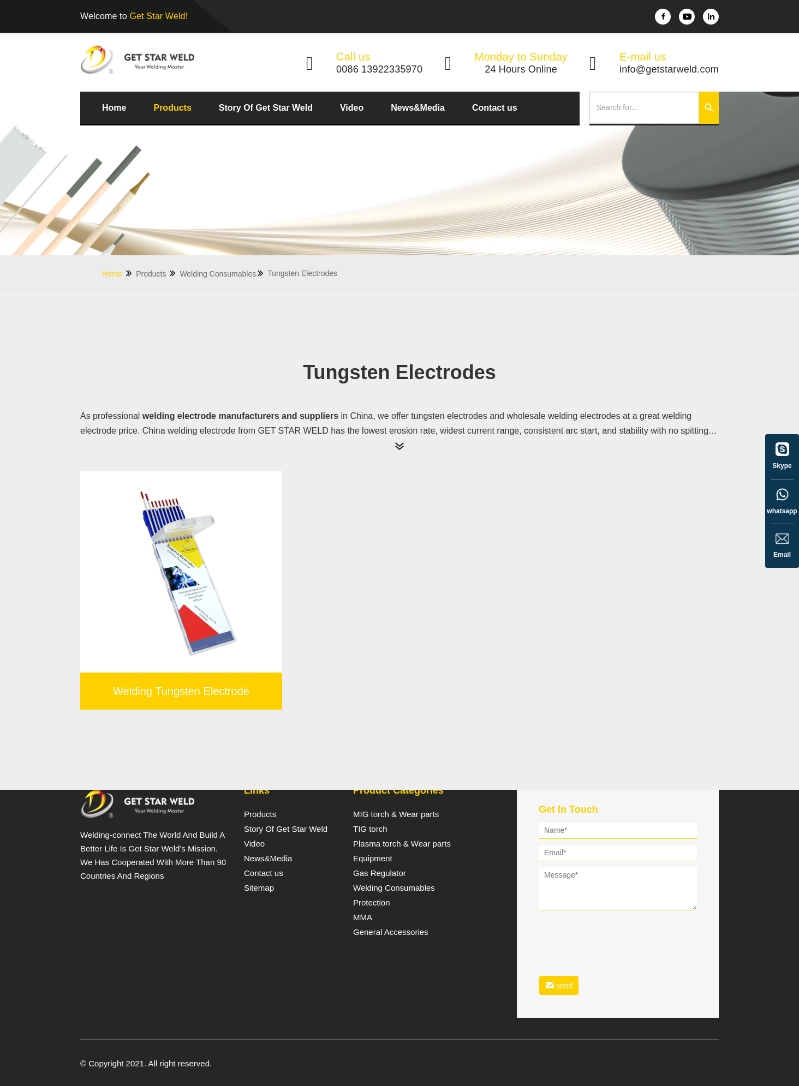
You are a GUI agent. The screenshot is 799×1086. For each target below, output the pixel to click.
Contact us (494, 107)
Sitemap (259, 888)
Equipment (372, 858)
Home (114, 107)
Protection (371, 902)
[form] (618, 911)
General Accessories (390, 932)
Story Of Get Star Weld (266, 107)
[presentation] (622, 936)
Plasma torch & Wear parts (402, 843)
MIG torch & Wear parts (396, 814)
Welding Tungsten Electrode (181, 691)
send (559, 985)
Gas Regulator (379, 873)
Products (172, 107)
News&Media (418, 107)
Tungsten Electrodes (302, 273)
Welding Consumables (222, 273)
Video (351, 107)
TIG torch (370, 829)
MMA (362, 917)
